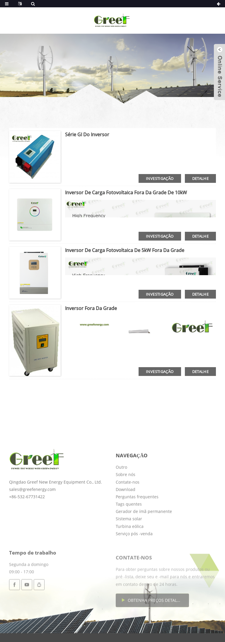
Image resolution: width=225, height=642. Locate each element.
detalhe (200, 178)
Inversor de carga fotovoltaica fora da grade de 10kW (126, 192)
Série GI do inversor (87, 134)
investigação (160, 178)
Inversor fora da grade (91, 308)
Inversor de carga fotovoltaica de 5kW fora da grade (124, 250)
